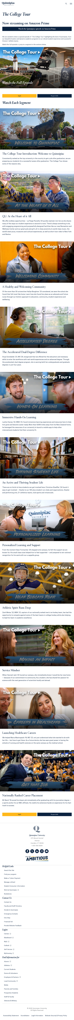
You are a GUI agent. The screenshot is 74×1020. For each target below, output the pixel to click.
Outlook (7, 945)
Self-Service (8, 949)
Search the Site (9, 870)
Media (6, 985)
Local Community (10, 981)
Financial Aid (8, 921)
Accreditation (25, 1015)
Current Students (10, 969)
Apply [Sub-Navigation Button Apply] (19, 96)
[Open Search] (66, 4)
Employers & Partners (11, 977)
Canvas (6, 933)
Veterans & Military (10, 1000)
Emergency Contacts (11, 914)
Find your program (10, 874)
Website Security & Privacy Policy (56, 1015)
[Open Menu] (71, 4)
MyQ (6, 941)
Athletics (7, 965)
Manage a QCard (9, 882)
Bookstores (8, 894)
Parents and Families (11, 989)
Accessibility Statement (11, 1015)
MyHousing (8, 953)
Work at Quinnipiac (10, 890)
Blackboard (8, 937)
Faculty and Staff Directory (13, 906)
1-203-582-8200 (37, 845)
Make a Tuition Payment (12, 878)
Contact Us (7, 902)
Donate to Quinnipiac (11, 910)
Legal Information (37, 1015)
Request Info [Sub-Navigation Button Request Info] (54, 96)
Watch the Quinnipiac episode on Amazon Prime (37, 29)
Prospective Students (11, 993)
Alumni (6, 961)
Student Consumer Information (14, 886)
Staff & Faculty (9, 997)
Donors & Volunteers (11, 973)
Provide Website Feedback (12, 925)
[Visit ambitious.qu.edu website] (37, 858)
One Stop (7, 918)
